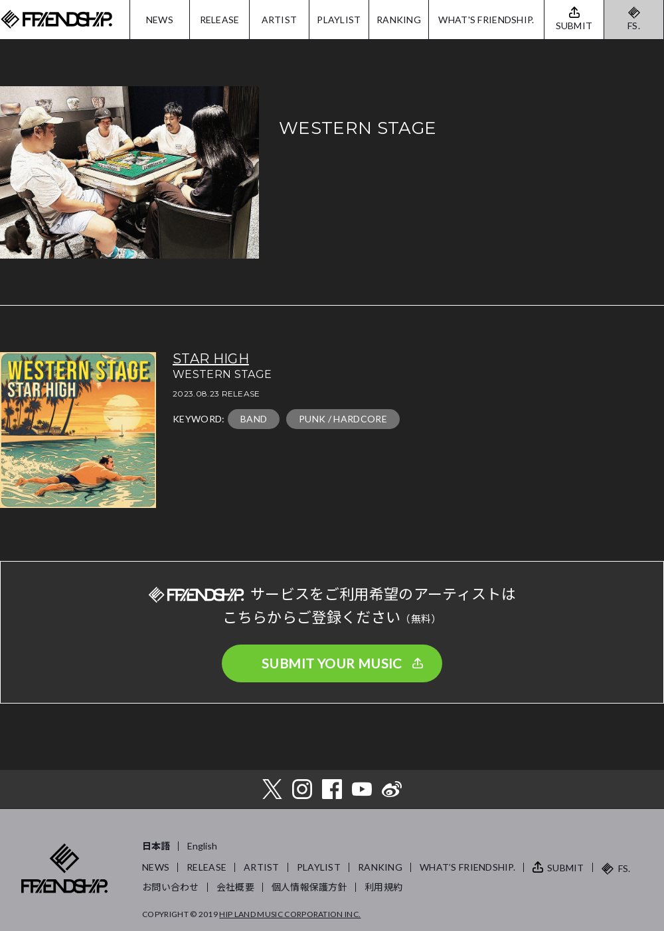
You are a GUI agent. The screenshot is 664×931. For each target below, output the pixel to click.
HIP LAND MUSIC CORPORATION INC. (290, 914)
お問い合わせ (170, 887)
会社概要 (235, 887)
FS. (633, 25)
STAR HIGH (211, 359)
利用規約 (383, 887)
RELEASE (220, 19)
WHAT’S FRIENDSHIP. (467, 867)
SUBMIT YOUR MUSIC (332, 663)
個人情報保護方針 (309, 887)
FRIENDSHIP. (56, 19)
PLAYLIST (339, 19)
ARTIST (279, 19)
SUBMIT (565, 867)
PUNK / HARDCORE (343, 418)
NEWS (159, 19)
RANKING (398, 19)
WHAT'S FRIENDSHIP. (486, 19)
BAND (253, 418)
